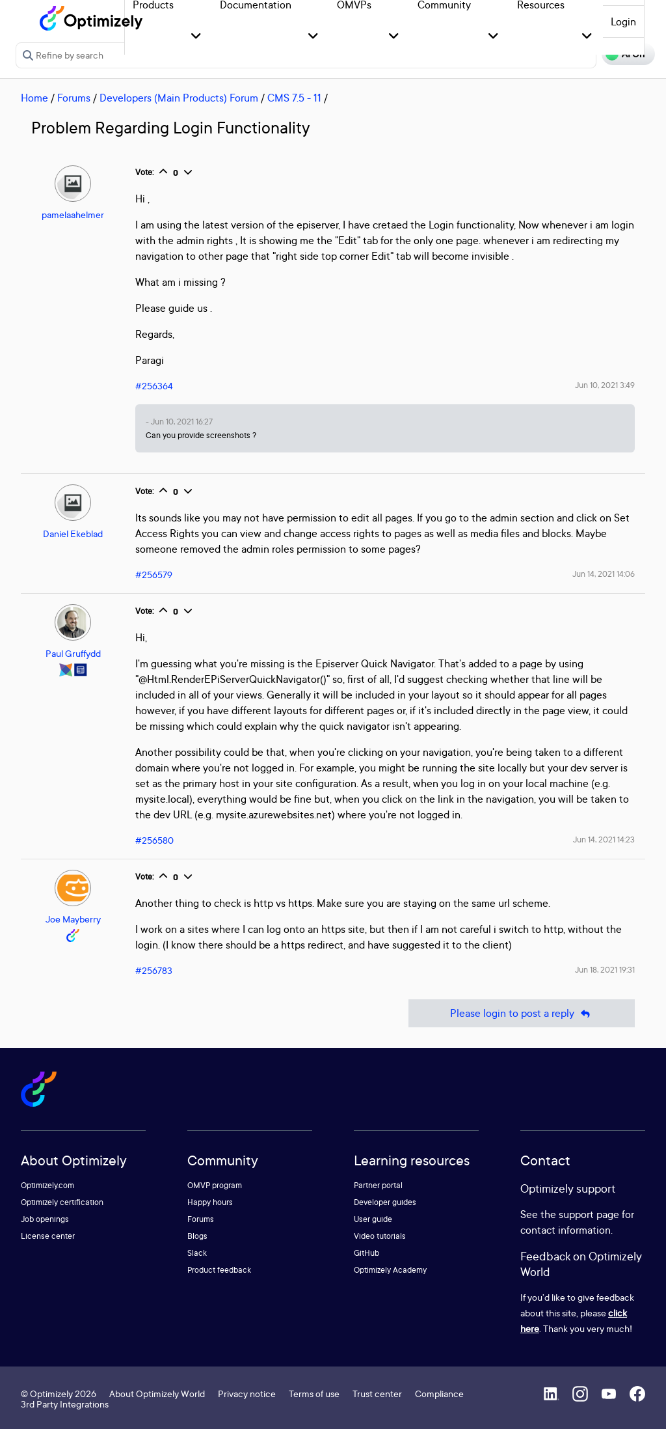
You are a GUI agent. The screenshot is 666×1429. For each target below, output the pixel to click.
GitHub (366, 1252)
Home (34, 97)
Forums (73, 97)
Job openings (45, 1219)
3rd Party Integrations (65, 1404)
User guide (373, 1219)
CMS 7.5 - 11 (294, 97)
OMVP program (214, 1185)
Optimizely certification (62, 1202)
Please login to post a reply (521, 1013)
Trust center (377, 1393)
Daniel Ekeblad (73, 533)
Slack (197, 1252)
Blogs (197, 1236)
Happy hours (210, 1202)
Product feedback (219, 1269)
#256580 (154, 840)
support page (589, 1214)
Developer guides (385, 1202)
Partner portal (378, 1185)
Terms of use (314, 1393)
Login (623, 21)
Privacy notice (247, 1393)
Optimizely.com (47, 1185)
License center (48, 1236)
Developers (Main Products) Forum (179, 97)
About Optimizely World (157, 1393)
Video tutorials (380, 1236)
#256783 (153, 970)
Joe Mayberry (73, 919)
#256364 (154, 386)
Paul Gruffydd (73, 653)
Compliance (439, 1393)
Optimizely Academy (390, 1269)
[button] (196, 36)
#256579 (153, 574)
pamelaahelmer (73, 214)
